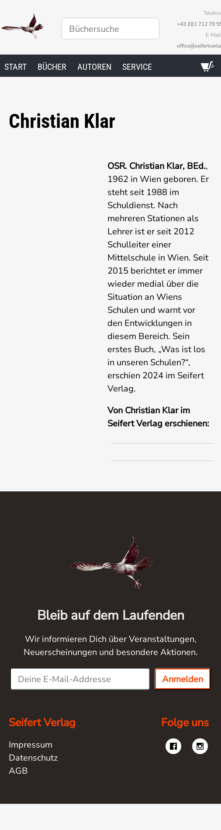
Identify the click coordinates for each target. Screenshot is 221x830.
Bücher (52, 67)
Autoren (94, 67)
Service (137, 67)
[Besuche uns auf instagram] (200, 746)
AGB (18, 771)
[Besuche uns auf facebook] (173, 746)
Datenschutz (33, 758)
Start (15, 67)
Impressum (30, 745)
